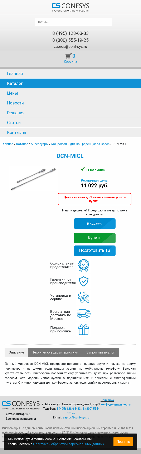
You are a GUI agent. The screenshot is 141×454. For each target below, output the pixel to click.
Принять (123, 442)
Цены (12, 93)
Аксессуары (40, 144)
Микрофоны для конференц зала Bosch (80, 144)
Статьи (14, 122)
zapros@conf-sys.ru (70, 46)
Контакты (16, 132)
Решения (16, 112)
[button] (54, 170)
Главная (15, 73)
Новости (15, 103)
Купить (95, 237)
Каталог (15, 83)
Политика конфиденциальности (116, 402)
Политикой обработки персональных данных (68, 444)
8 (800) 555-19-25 (70, 40)
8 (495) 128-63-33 (70, 33)
